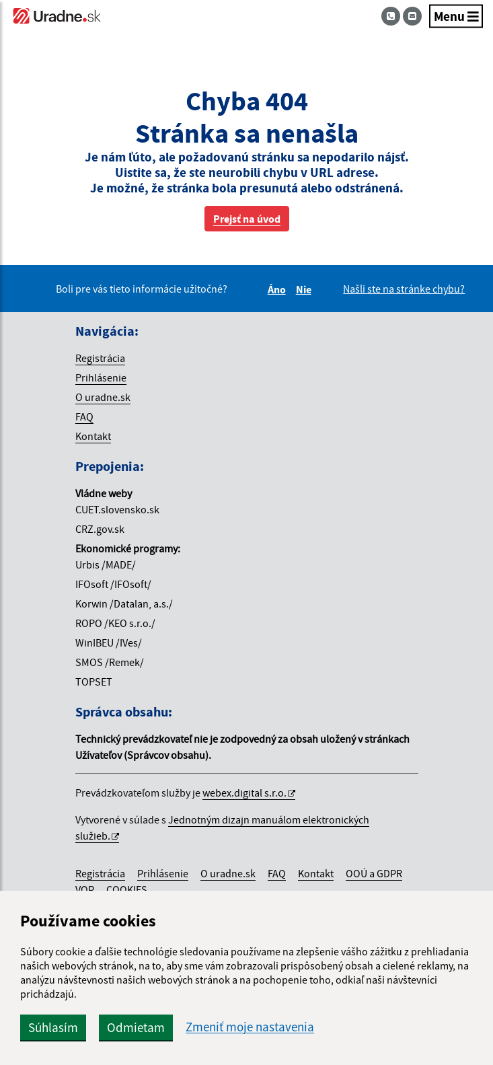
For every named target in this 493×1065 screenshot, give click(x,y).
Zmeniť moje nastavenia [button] (250, 1027)
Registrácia (100, 358)
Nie (305, 289)
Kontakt (93, 436)
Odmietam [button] (136, 1027)
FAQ (84, 416)
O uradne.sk (102, 397)
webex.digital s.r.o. (244, 792)
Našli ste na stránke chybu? (404, 288)
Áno (279, 289)
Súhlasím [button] (53, 1027)
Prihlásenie (100, 377)
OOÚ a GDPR (374, 873)
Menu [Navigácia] (456, 16)
